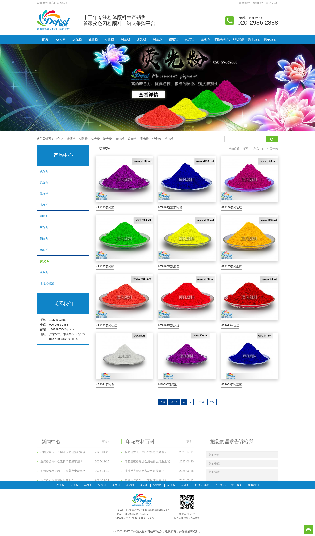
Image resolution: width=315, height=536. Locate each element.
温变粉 (93, 39)
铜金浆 (157, 39)
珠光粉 (141, 39)
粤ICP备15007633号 (143, 518)
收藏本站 (244, 3)
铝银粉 (173, 39)
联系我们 (270, 39)
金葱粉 (71, 138)
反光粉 (77, 39)
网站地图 (258, 3)
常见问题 (271, 3)
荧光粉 (189, 39)
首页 (45, 39)
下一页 (200, 401)
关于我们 (254, 39)
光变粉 (109, 39)
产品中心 (258, 148)
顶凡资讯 (237, 39)
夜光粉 (61, 39)
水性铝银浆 (222, 39)
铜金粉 (125, 39)
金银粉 (206, 39)
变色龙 (59, 138)
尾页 (212, 401)
